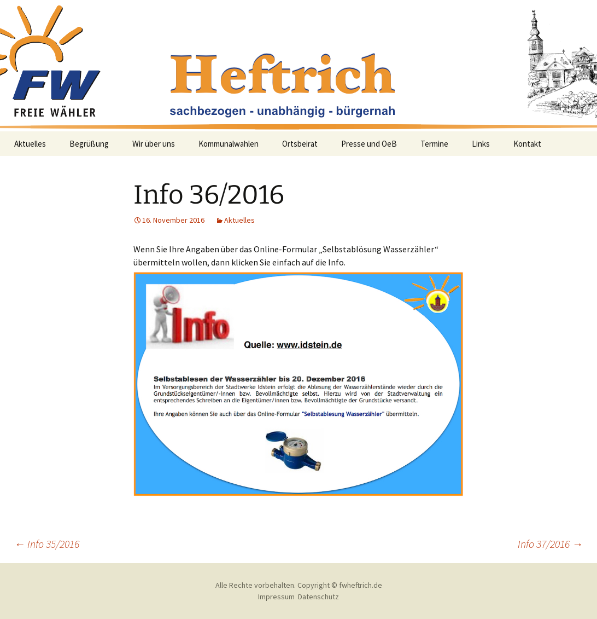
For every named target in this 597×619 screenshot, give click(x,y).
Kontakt (527, 143)
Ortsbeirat (300, 143)
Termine (434, 143)
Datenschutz (318, 596)
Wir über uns (153, 143)
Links (481, 143)
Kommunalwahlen (228, 143)
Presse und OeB (369, 143)
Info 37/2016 (550, 544)
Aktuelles (30, 143)
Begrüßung (89, 143)
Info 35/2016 (46, 544)
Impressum (276, 596)
